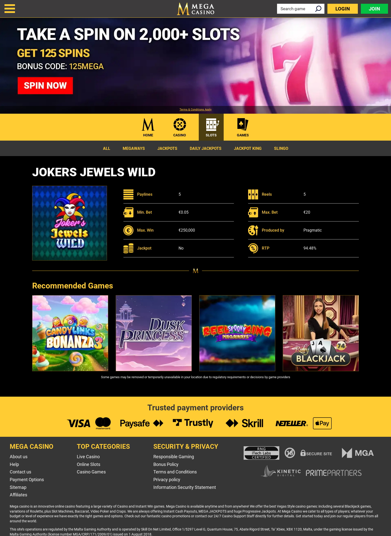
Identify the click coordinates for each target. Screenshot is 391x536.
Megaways (134, 148)
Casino (179, 135)
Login (342, 9)
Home (148, 135)
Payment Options (27, 479)
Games (243, 135)
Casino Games (91, 471)
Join (374, 9)
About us (18, 456)
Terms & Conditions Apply (195, 109)
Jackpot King (248, 148)
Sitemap (18, 487)
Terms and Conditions (175, 471)
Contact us (20, 471)
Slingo (281, 148)
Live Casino (88, 456)
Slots (211, 135)
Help (14, 464)
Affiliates (18, 494)
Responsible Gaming (173, 456)
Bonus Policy (166, 464)
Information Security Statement (184, 487)
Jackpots (167, 148)
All (106, 148)
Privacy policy (166, 479)
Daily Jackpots (205, 148)
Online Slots (88, 464)
